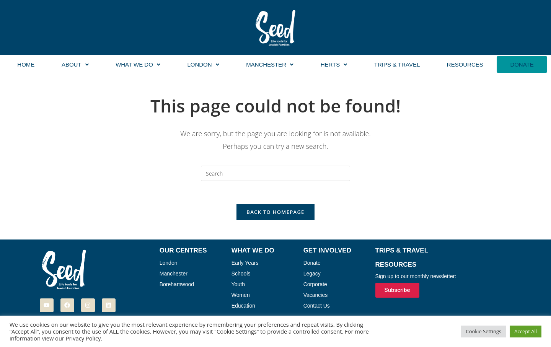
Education (243, 306)
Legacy (312, 273)
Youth (238, 284)
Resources (465, 64)
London (203, 64)
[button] (75, 64)
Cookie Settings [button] (483, 331)
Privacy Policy (83, 338)
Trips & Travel (397, 64)
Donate (521, 64)
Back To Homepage (275, 212)
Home (25, 64)
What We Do (138, 64)
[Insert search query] (275, 173)
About (75, 64)
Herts (334, 64)
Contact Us (316, 306)
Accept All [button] (525, 331)
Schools (241, 273)
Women (240, 295)
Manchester (269, 64)
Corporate (315, 284)
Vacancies (315, 295)
